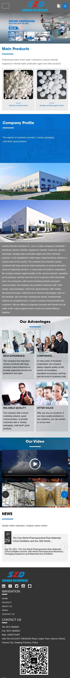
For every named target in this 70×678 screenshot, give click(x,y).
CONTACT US (8, 614)
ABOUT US (7, 606)
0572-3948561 (12, 627)
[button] (30, 38)
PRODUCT (7, 602)
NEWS (5, 610)
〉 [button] (65, 89)
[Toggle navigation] (5, 5)
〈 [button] (4, 89)
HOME (5, 598)
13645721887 (13, 635)
